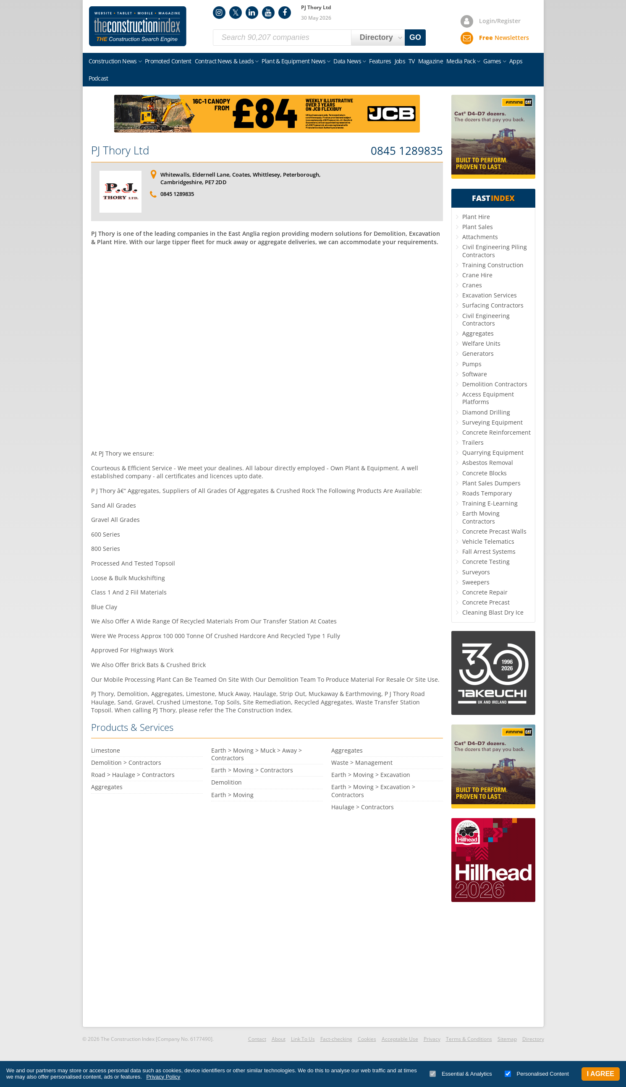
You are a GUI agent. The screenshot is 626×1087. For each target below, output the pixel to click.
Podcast (98, 78)
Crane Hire (477, 275)
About (278, 1039)
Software (474, 374)
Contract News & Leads (224, 61)
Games (492, 61)
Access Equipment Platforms (488, 398)
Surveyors (476, 572)
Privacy (432, 1039)
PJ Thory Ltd (120, 150)
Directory (533, 1039)
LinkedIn (252, 12)
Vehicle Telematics (488, 541)
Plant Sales (477, 227)
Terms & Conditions (469, 1039)
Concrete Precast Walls (494, 531)
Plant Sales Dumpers (491, 483)
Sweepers (476, 582)
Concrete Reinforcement (496, 432)
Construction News (113, 61)
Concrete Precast (486, 602)
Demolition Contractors (494, 384)
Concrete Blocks (484, 473)
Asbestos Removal (487, 463)
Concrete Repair (485, 592)
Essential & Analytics (461, 1074)
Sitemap (507, 1039)
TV (412, 61)
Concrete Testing (486, 562)
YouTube (268, 12)
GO (415, 37)
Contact (257, 1039)
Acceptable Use (400, 1039)
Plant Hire (476, 217)
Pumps (472, 364)
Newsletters (504, 38)
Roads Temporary (487, 493)
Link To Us (303, 1039)
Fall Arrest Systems (489, 551)
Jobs (400, 61)
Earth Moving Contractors (481, 517)
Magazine (430, 61)
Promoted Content (168, 61)
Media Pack (460, 61)
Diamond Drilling (486, 412)
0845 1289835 (407, 151)
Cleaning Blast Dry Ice (493, 612)
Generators (478, 353)
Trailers (473, 442)
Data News (347, 61)
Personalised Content (537, 1074)
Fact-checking (336, 1039)
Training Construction (493, 265)
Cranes (472, 285)
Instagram (219, 12)
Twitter (235, 12)
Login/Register (500, 21)
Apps (515, 61)
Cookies (367, 1039)
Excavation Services (489, 295)
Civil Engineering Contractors (486, 319)
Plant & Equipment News (293, 61)
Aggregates (478, 333)
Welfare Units (481, 343)
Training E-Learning (490, 503)
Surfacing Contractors (493, 305)
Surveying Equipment (492, 422)
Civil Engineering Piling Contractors (494, 250)
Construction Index (137, 26)
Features (380, 61)
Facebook (284, 12)
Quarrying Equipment (493, 452)
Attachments (480, 237)
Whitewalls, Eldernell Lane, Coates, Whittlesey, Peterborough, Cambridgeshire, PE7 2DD (240, 178)
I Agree (600, 1073)
